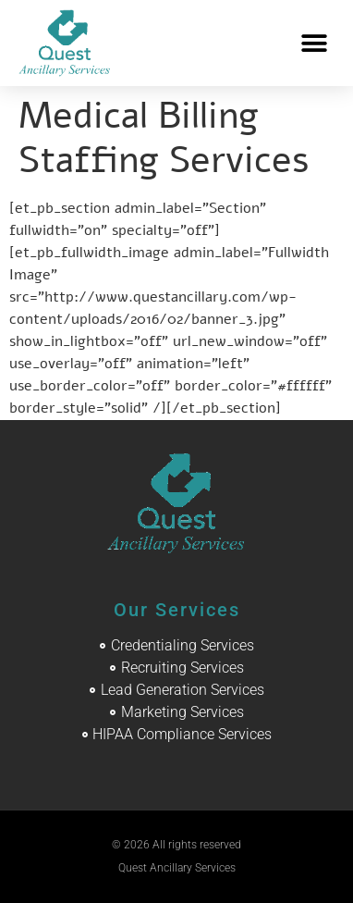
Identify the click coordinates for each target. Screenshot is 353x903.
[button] (314, 43)
